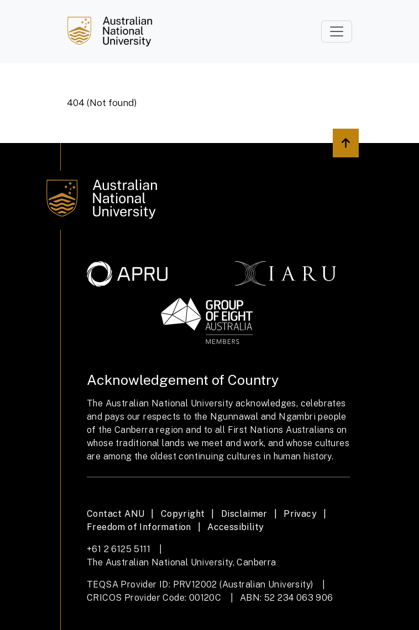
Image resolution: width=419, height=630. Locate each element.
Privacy (300, 514)
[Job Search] (110, 31)
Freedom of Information (139, 527)
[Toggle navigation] (336, 31)
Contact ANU (115, 514)
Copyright (183, 514)
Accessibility (235, 527)
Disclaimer (244, 514)
